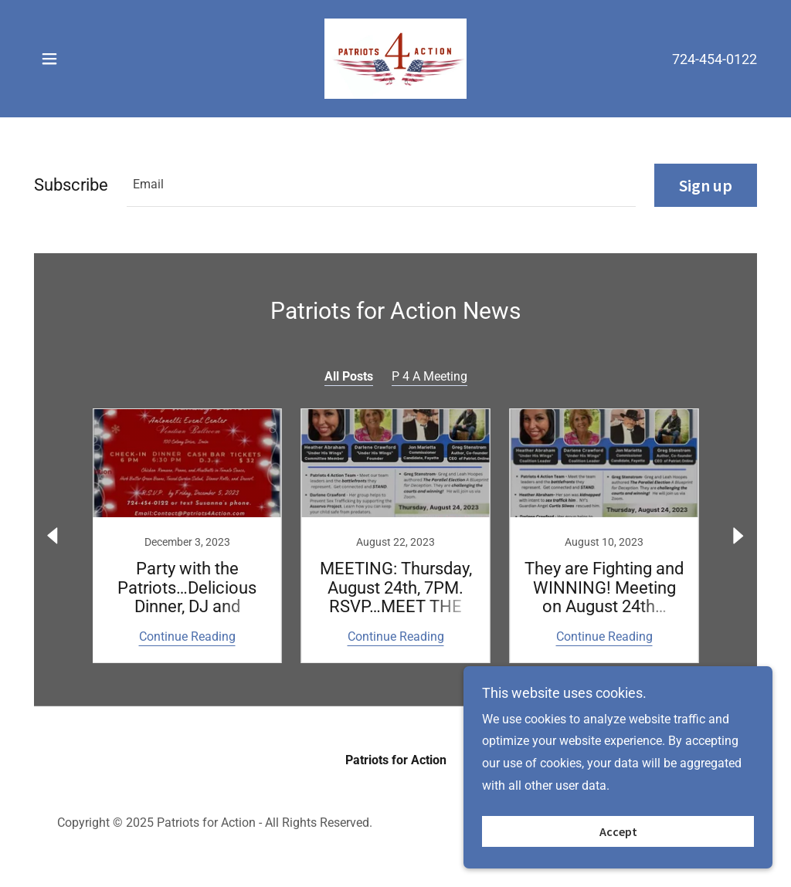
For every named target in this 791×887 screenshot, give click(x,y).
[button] (49, 58)
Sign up (705, 185)
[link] (395, 57)
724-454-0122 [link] (714, 59)
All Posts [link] (348, 376)
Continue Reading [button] (187, 636)
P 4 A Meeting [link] (429, 376)
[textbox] (381, 185)
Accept (618, 831)
